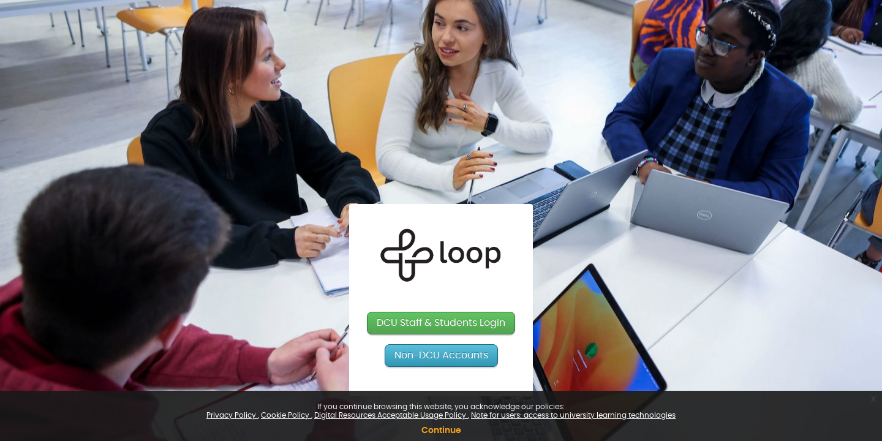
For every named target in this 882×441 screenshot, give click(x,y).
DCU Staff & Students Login (441, 323)
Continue (441, 430)
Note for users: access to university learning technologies (573, 415)
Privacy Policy (232, 415)
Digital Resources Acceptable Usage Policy (391, 415)
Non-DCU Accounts (441, 355)
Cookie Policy (286, 415)
